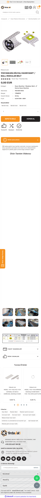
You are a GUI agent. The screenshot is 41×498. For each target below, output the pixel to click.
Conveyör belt (6, 415)
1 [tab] (15, 405)
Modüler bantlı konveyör (27, 412)
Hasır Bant (5, 412)
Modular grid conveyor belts (9, 424)
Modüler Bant (13, 412)
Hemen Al (31, 119)
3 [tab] (21, 404)
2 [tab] (18, 404)
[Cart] (38, 7)
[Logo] (6, 7)
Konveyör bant (16, 415)
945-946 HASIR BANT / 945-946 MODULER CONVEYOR (10, 392)
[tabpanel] (10, 385)
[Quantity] (20, 111)
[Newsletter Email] (20, 467)
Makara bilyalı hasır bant (9, 418)
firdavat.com (10, 387)
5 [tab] (26, 404)
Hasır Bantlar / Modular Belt (25, 86)
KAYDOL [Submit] (36, 467)
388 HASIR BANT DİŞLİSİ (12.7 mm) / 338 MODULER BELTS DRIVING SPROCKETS (31, 392)
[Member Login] (34, 7)
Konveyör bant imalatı (29, 415)
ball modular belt (33, 420)
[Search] (20, 12)
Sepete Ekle (10, 119)
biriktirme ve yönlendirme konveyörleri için (14, 420)
